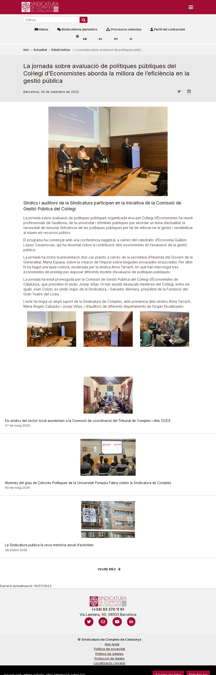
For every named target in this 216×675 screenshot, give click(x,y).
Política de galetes (109, 654)
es (100, 39)
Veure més (107, 569)
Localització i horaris (109, 663)
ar (131, 39)
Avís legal (112, 644)
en (116, 39)
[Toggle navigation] (191, 7)
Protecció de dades (109, 658)
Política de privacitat (109, 649)
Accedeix (12, 669)
